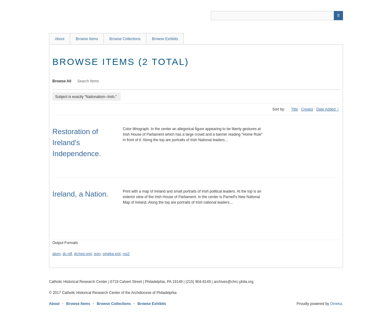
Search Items (88, 81)
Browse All (61, 81)
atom (56, 254)
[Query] (277, 15)
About (59, 39)
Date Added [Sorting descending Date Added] (326, 109)
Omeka (336, 304)
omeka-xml (112, 254)
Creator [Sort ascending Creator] (307, 109)
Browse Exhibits (165, 39)
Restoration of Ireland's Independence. (76, 142)
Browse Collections (125, 39)
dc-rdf (67, 254)
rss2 (126, 254)
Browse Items (87, 39)
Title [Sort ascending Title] (294, 109)
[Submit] (338, 15)
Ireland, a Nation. (80, 194)
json (97, 254)
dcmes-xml (83, 254)
